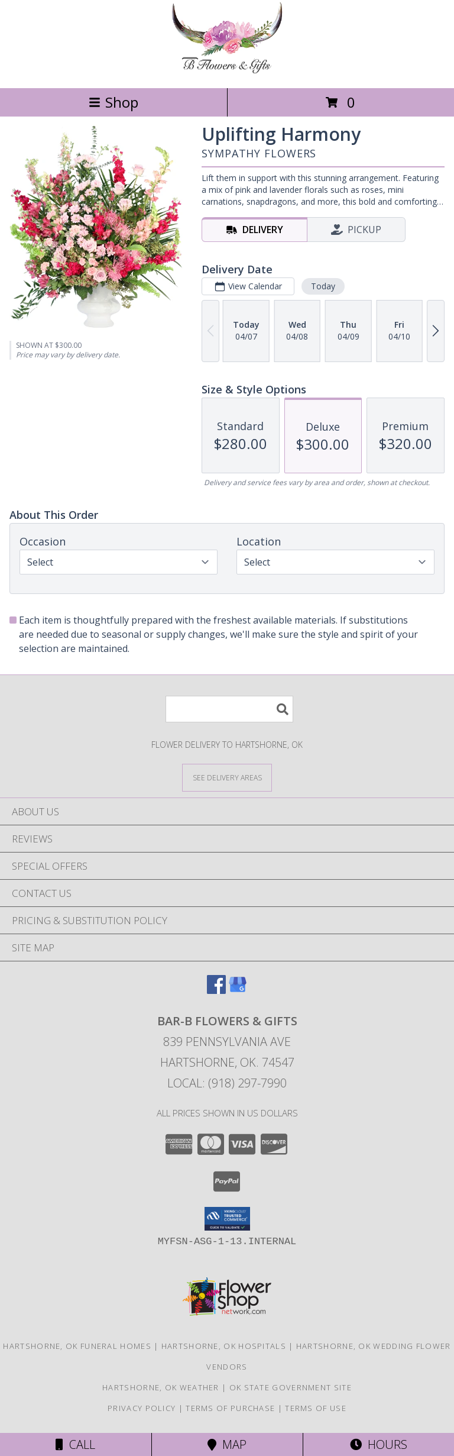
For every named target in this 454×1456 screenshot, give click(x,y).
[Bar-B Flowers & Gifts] (226, 70)
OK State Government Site (290, 1387)
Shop (113, 102)
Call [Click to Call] (75, 1444)
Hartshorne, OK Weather (160, 1387)
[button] (227, 1219)
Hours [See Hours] (378, 1444)
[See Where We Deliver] (227, 777)
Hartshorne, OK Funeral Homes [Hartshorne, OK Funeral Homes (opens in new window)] (77, 1346)
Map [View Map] (227, 1444)
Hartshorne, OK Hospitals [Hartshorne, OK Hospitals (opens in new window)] (223, 1346)
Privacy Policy (142, 1408)
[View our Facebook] (216, 990)
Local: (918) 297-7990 (227, 1083)
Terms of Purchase (230, 1408)
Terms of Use (315, 1408)
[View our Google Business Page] (237, 990)
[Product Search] (229, 709)
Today (323, 286)
